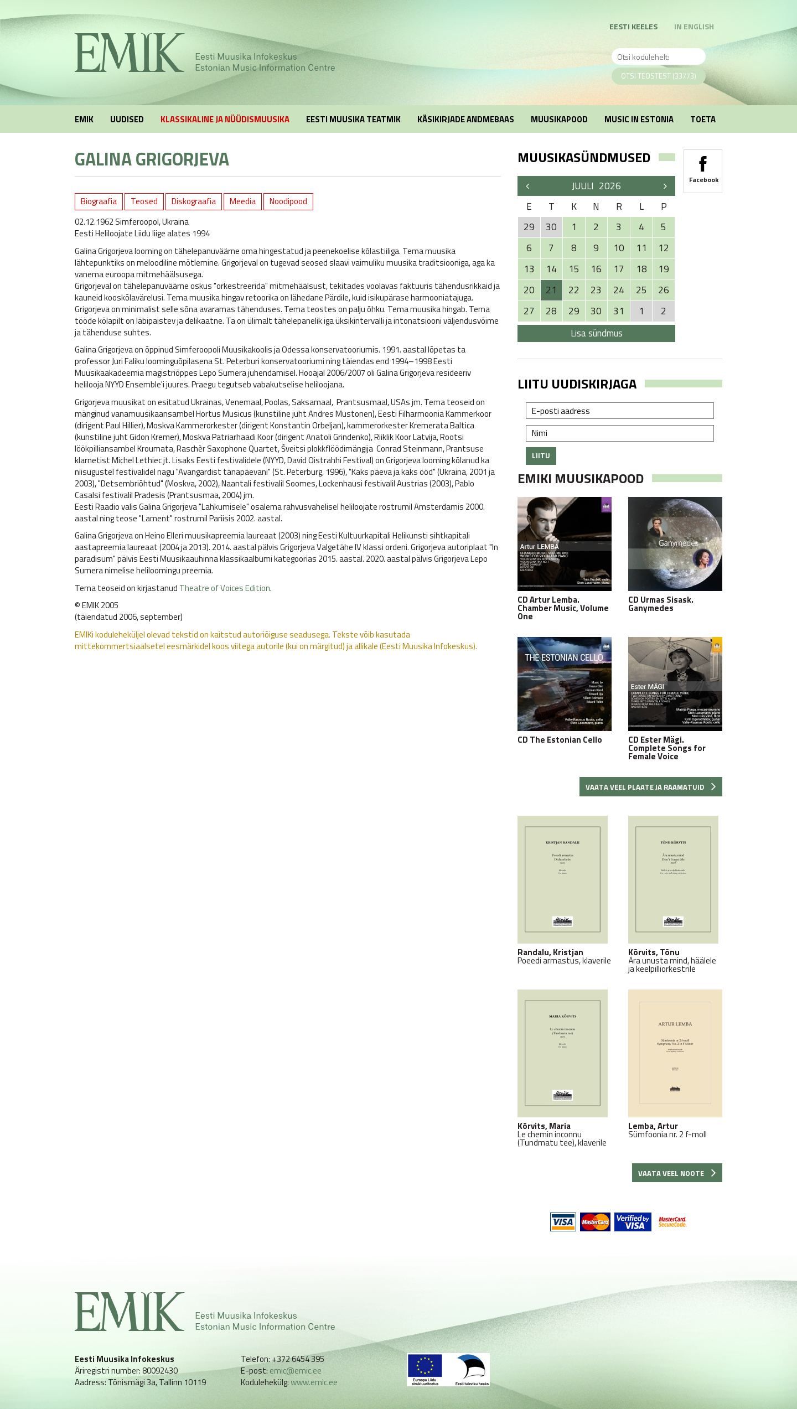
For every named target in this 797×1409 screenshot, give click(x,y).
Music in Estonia (639, 119)
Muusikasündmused (583, 157)
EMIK (84, 119)
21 (551, 290)
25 (641, 290)
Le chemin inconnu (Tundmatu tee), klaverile (564, 1068)
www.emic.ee (314, 1382)
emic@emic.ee (296, 1370)
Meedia (243, 201)
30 (596, 311)
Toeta (703, 119)
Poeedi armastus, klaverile (564, 890)
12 (663, 248)
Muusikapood (559, 119)
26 (663, 290)
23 (596, 290)
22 (573, 290)
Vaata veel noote (677, 1173)
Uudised (127, 119)
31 (618, 311)
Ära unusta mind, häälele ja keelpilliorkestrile (675, 894)
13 (529, 269)
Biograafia (99, 201)
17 (618, 269)
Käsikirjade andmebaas (465, 119)
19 (663, 269)
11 (641, 248)
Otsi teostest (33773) (658, 75)
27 (529, 311)
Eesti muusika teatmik (353, 119)
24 (618, 290)
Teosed (144, 201)
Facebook (703, 166)
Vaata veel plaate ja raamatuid (651, 786)
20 (529, 290)
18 (641, 269)
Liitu (541, 455)
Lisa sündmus (597, 333)
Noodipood (288, 201)
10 (618, 248)
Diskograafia (194, 201)
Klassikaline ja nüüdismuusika (225, 119)
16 (596, 269)
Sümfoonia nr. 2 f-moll (675, 1064)
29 (573, 311)
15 (573, 269)
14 (551, 269)
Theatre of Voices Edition (224, 588)
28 (551, 311)
